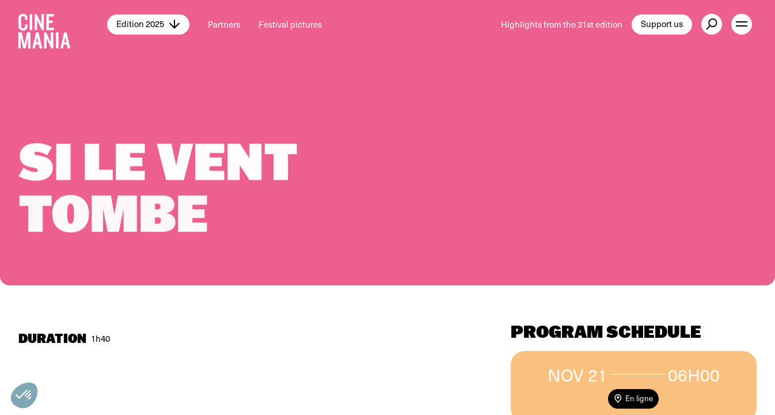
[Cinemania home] (62, 24)
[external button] (711, 24)
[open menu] (741, 24)
